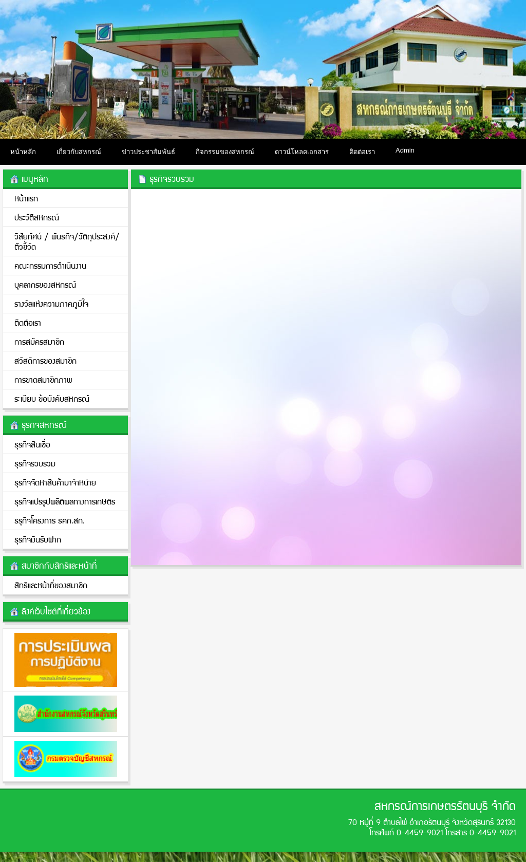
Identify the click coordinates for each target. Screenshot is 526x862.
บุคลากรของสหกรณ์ (45, 284)
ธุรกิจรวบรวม (34, 463)
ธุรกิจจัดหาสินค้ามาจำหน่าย (55, 482)
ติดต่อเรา (362, 152)
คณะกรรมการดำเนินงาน (50, 265)
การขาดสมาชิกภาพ (43, 379)
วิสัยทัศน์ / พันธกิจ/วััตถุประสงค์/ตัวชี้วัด (67, 241)
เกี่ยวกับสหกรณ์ (79, 152)
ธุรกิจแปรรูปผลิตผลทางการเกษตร (64, 501)
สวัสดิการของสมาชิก (45, 360)
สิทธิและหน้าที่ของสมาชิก (50, 585)
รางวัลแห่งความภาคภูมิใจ (51, 303)
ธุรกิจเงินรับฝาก (37, 539)
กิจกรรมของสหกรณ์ (225, 152)
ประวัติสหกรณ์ (36, 217)
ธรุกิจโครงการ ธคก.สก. (49, 520)
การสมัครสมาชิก (39, 341)
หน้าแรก (26, 198)
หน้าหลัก (23, 152)
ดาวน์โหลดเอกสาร (302, 152)
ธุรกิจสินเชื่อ (32, 444)
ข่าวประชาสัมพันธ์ (148, 152)
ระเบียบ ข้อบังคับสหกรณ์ (51, 398)
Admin (405, 150)
